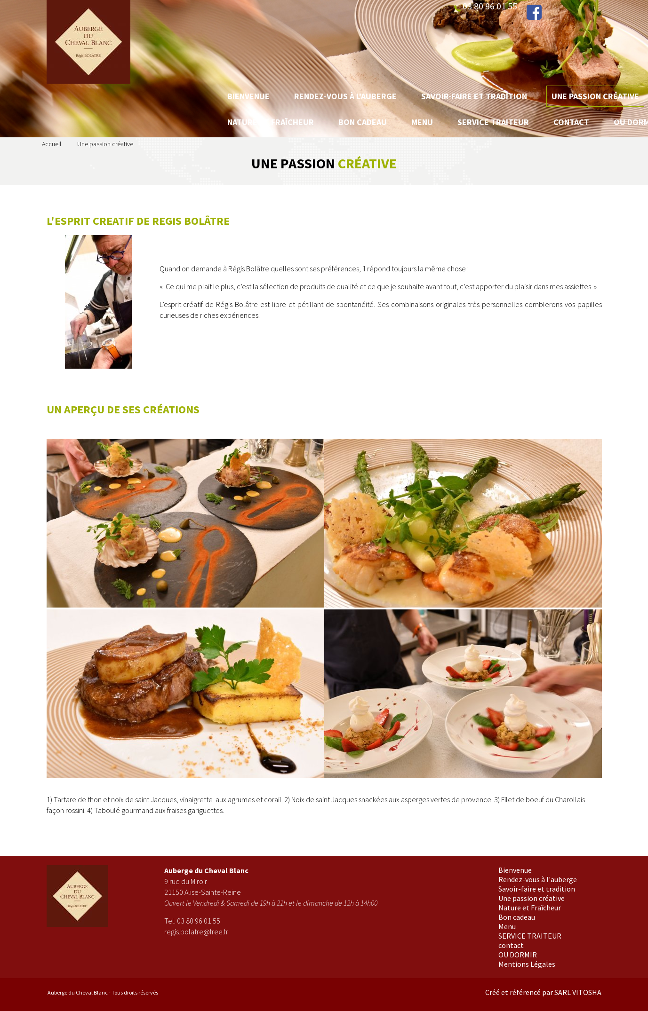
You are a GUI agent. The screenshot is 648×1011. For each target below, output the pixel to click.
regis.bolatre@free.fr (196, 931)
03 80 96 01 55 (198, 920)
